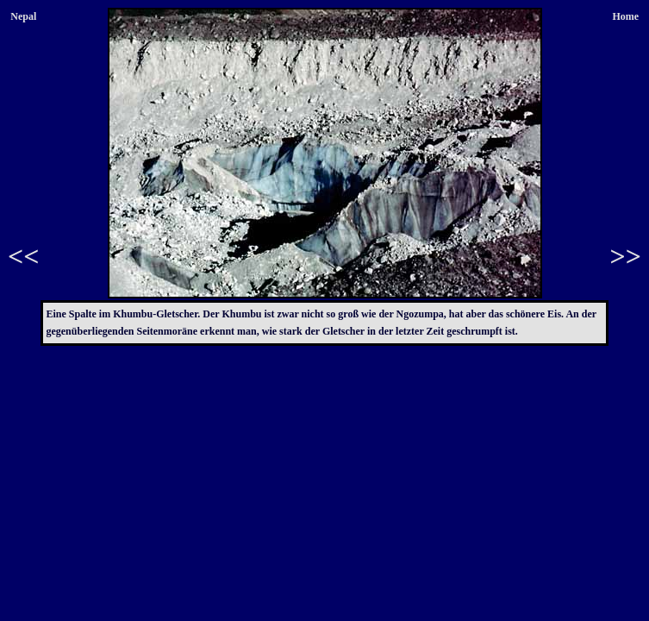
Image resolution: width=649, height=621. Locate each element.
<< (23, 256)
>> (625, 256)
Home (625, 16)
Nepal (23, 16)
